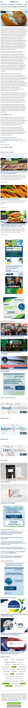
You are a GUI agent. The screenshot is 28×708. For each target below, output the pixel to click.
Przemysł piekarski (7, 681)
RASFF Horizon (4, 439)
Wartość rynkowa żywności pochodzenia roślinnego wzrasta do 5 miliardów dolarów (14, 172)
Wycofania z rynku (9, 685)
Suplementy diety (15, 683)
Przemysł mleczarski (9, 678)
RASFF (22, 681)
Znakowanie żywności (18, 685)
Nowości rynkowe (5, 156)
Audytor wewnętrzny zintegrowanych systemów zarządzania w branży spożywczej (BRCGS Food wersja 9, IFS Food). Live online (13, 543)
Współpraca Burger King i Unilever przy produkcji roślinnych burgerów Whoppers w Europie (13, 225)
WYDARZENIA (12, 4)
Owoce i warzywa (22, 671)
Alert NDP (12, 659)
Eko (22, 664)
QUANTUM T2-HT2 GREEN (8, 503)
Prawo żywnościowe (20, 673)
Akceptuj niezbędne (13, 706)
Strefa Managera (6, 683)
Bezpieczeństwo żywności (11, 662)
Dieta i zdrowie (11, 154)
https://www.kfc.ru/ (5, 144)
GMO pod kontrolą (5, 481)
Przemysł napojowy (19, 678)
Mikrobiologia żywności (21, 669)
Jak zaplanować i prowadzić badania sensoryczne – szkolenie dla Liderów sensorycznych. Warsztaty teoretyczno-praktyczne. (12, 533)
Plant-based (13, 156)
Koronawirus (12, 669)
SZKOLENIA (19, 4)
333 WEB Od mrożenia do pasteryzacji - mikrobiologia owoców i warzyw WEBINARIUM (13, 552)
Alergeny (6, 659)
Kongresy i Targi (5, 669)
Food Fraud (14, 666)
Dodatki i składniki (20, 154)
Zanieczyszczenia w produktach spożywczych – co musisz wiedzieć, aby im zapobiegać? (13, 634)
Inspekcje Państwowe (22, 666)
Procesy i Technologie (23, 9)
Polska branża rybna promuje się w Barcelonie (12, 336)
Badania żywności (20, 659)
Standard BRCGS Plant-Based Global (10, 199)
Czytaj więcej (4, 182)
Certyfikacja (20, 662)
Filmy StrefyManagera (6, 666)
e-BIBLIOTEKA (4, 4)
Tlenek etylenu (22, 683)
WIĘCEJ (25, 4)
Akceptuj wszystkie (13, 703)
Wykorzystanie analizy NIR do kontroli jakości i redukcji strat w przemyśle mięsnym (12, 652)
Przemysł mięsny (20, 156)
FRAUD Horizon (5, 418)
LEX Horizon (4, 460)
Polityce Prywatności (14, 700)
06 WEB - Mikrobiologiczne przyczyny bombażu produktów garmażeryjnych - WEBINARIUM (11, 556)
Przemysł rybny (15, 681)
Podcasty (12, 673)
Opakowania (14, 671)
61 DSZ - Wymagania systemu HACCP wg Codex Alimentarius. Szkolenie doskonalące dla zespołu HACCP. (13, 548)
